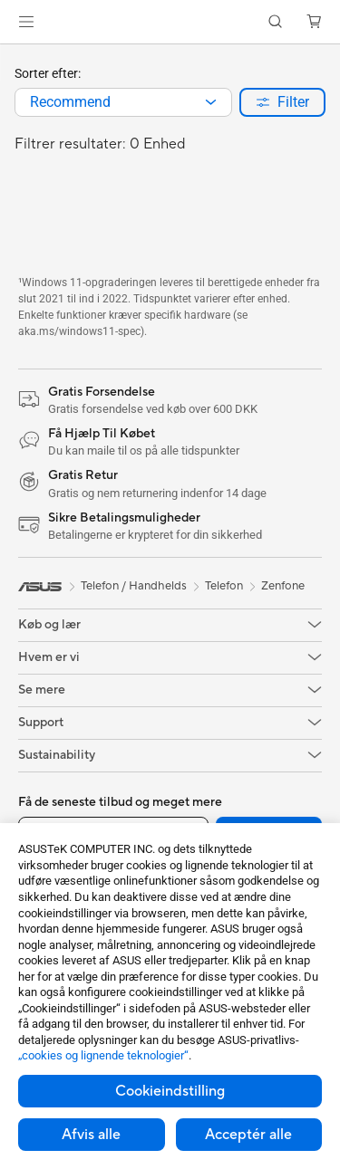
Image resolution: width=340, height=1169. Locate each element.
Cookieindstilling (170, 1091)
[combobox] (123, 102)
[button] (26, 22)
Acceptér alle (248, 1135)
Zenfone (283, 586)
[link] (170, 22)
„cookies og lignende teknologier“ (103, 1055)
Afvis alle (91, 1135)
